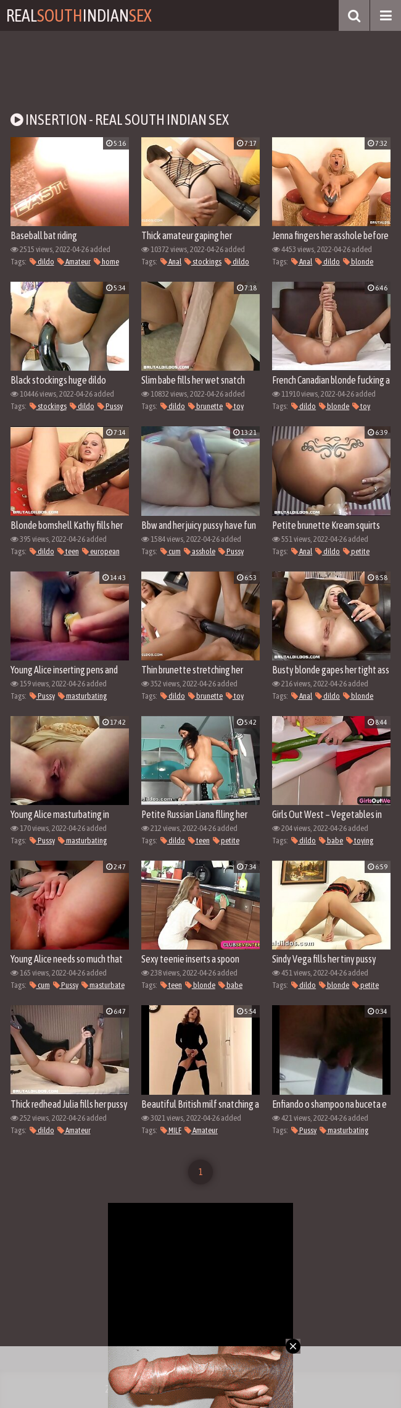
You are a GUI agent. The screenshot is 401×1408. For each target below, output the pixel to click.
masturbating (82, 696)
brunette (205, 406)
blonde (358, 261)
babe (331, 840)
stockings (202, 261)
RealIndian (79, 15)
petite (356, 551)
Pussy (110, 406)
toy (235, 406)
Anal (170, 261)
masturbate (103, 985)
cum (170, 551)
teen (68, 551)
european (101, 551)
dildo (42, 261)
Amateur (74, 261)
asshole (199, 551)
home (106, 261)
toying (359, 840)
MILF (170, 1130)
